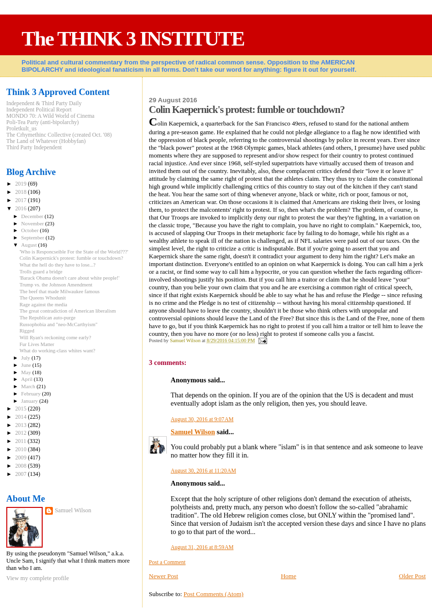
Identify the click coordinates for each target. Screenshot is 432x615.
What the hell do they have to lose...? (57, 265)
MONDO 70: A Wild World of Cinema (50, 116)
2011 (21, 441)
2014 (21, 417)
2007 (21, 474)
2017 (21, 200)
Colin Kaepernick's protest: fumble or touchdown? (71, 258)
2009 (21, 458)
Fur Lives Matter (36, 344)
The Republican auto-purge (47, 317)
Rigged (26, 330)
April (27, 379)
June (26, 365)
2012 (21, 433)
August (29, 245)
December (33, 216)
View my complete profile (37, 578)
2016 (21, 208)
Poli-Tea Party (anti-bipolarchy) (42, 122)
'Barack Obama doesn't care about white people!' (69, 278)
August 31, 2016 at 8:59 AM (202, 547)
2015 (21, 409)
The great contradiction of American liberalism (67, 311)
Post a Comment (167, 562)
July (26, 358)
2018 (21, 192)
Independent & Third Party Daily (43, 103)
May (26, 372)
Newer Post (163, 576)
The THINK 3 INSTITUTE (133, 38)
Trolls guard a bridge (41, 271)
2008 (21, 466)
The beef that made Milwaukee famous (59, 291)
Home (288, 576)
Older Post (412, 576)
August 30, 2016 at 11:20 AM (203, 470)
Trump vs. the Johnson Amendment (55, 284)
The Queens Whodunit (42, 297)
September (33, 237)
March (29, 386)
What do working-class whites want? (57, 350)
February (31, 393)
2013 (21, 425)
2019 (21, 184)
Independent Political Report (39, 110)
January (30, 401)
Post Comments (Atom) (214, 594)
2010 (21, 449)
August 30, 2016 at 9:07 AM (202, 419)
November (33, 223)
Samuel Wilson (193, 432)
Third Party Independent (34, 147)
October (30, 230)
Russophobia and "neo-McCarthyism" (58, 324)
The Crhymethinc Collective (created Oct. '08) (59, 135)
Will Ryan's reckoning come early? (55, 337)
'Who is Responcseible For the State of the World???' (73, 251)
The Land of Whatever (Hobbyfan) (46, 141)
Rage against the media (43, 304)
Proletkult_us (21, 129)
